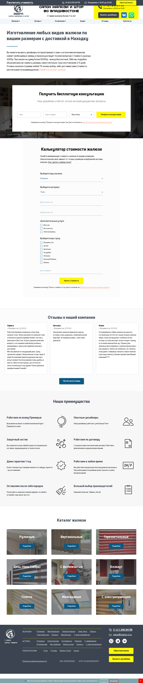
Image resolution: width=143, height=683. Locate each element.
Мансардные (71, 604)
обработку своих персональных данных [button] (97, 122)
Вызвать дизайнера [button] (108, 15)
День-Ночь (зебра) (26, 571)
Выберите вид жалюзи (51, 174)
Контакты (127, 21)
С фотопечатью (71, 571)
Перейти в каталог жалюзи (52, 70)
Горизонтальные (116, 538)
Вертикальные (71, 538)
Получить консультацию (111, 115)
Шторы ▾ (37, 21)
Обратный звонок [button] (121, 660)
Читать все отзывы (71, 381)
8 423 (113, 5)
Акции (82, 21)
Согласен (104, 681)
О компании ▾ (60, 21)
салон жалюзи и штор (18, 16)
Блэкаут (116, 571)
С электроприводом (116, 604)
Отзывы (105, 21)
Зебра (18, 14)
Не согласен (113, 681)
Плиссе (26, 604)
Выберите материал (50, 187)
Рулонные (26, 538)
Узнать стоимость (71, 281)
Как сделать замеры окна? (59, 162)
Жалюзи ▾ (16, 21)
